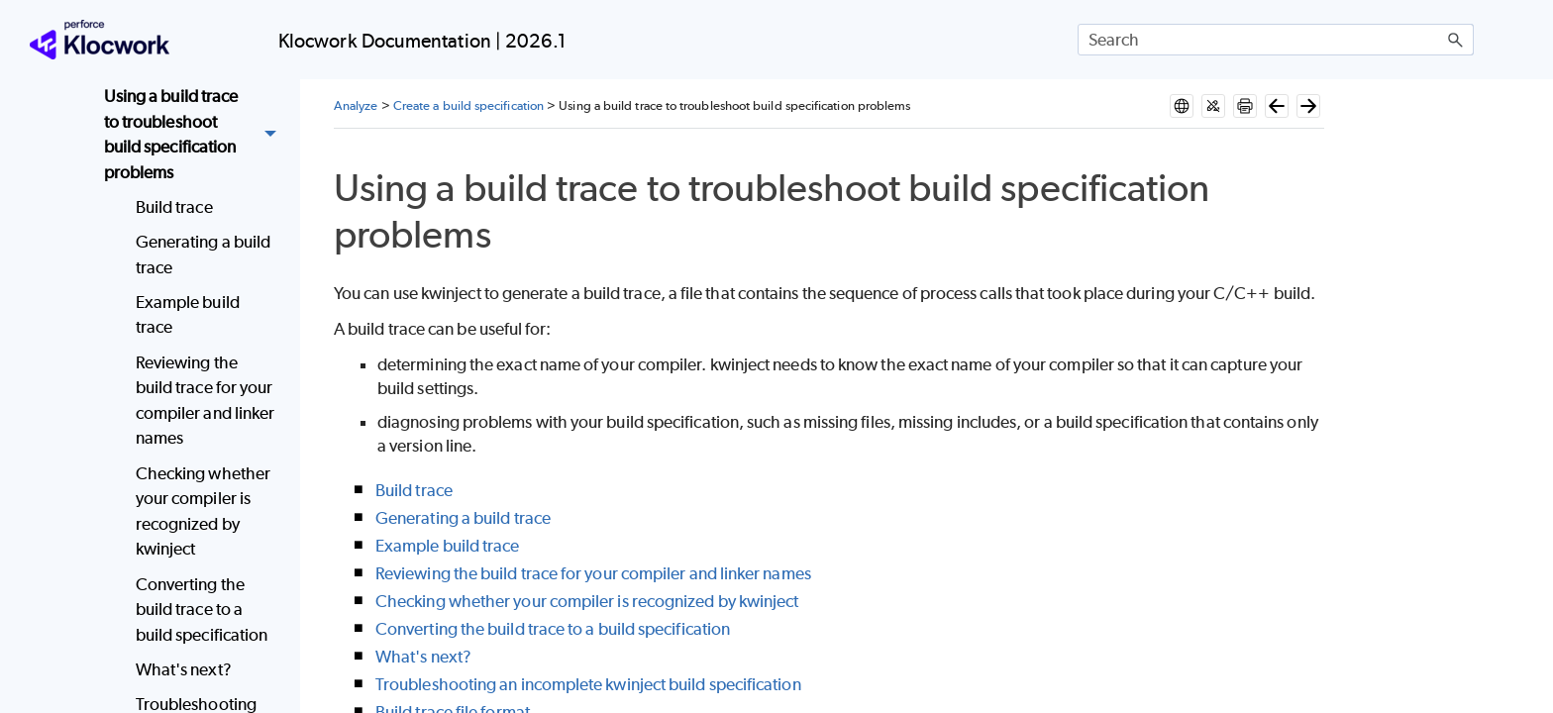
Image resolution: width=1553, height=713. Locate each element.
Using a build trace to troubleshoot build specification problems (195, 134)
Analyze (356, 105)
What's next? (184, 669)
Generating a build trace (203, 254)
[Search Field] (1276, 39)
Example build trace (188, 315)
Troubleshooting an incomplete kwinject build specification (588, 684)
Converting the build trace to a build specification (202, 609)
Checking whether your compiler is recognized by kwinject (203, 511)
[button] (1456, 39)
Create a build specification (468, 105)
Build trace (174, 207)
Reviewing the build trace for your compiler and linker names (205, 401)
